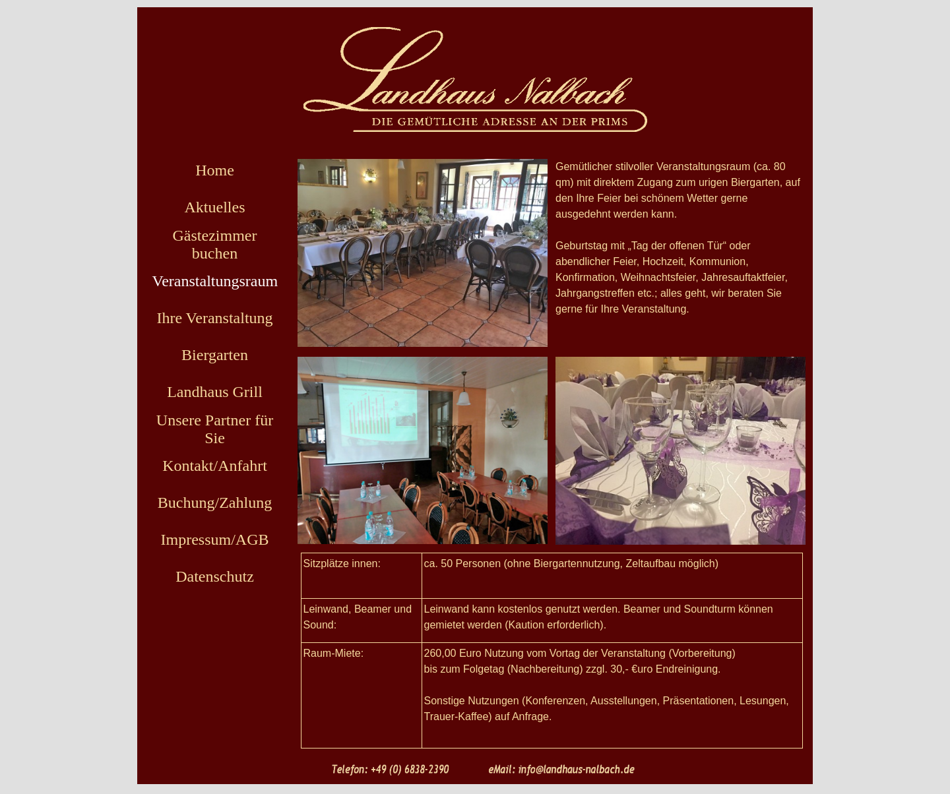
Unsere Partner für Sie (214, 429)
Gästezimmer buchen (215, 244)
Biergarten (214, 354)
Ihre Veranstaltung (214, 317)
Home (214, 170)
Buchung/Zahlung (215, 502)
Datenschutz (214, 576)
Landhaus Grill (215, 391)
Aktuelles (215, 207)
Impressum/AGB (215, 539)
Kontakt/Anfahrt (214, 465)
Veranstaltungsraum (215, 281)
